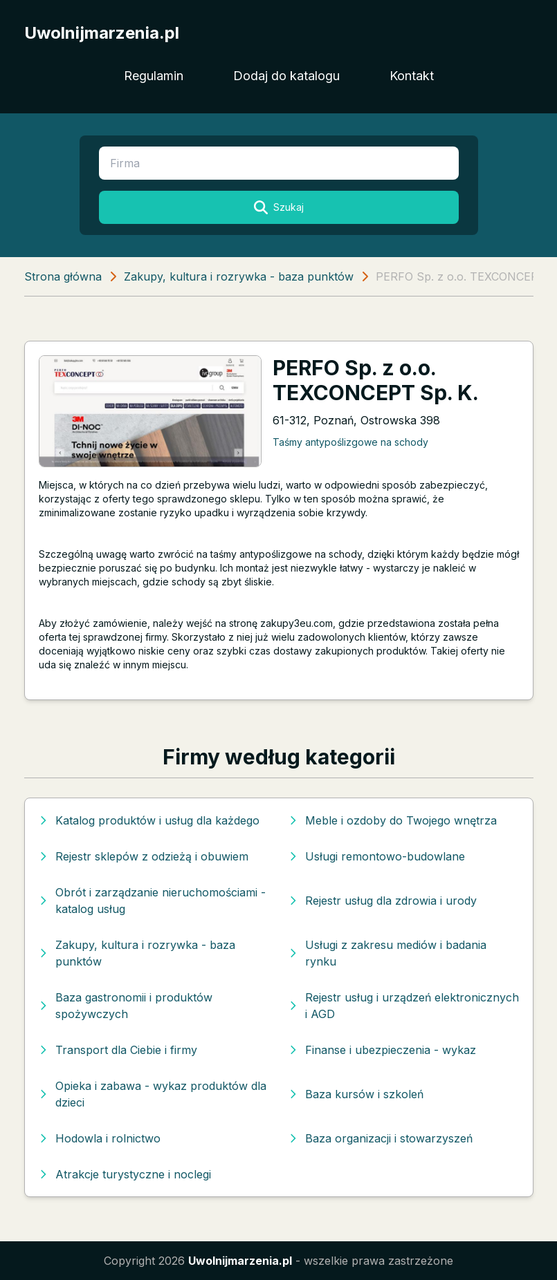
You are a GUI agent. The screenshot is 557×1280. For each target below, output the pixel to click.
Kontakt (412, 75)
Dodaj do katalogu (286, 75)
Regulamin (153, 75)
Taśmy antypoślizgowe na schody (350, 442)
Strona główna (63, 276)
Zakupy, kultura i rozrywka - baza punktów (239, 276)
